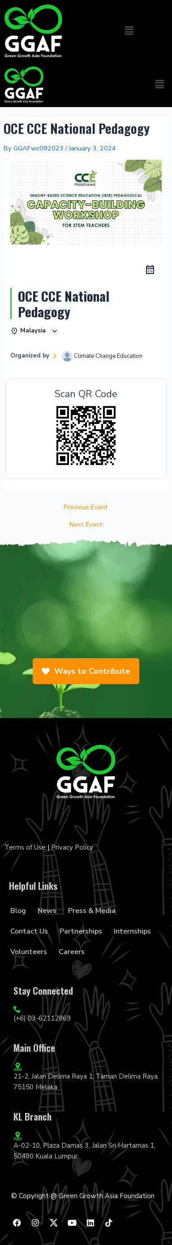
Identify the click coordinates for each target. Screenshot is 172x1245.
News (47, 911)
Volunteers (28, 952)
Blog (18, 911)
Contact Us (29, 931)
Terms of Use (25, 847)
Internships (132, 931)
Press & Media (92, 911)
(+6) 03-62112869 (42, 1018)
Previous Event (86, 507)
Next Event (86, 524)
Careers (72, 952)
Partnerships (81, 931)
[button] (129, 30)
